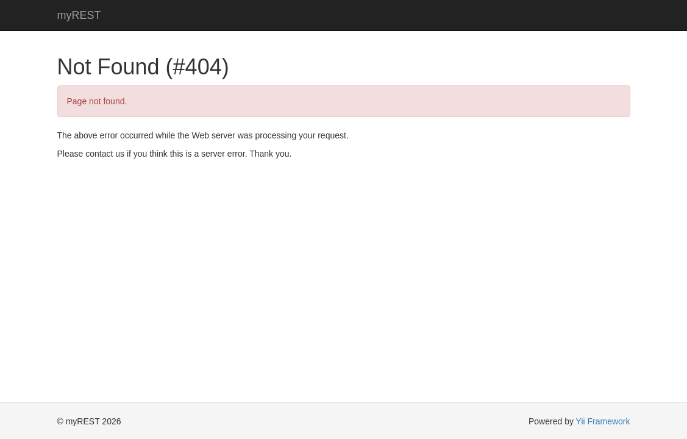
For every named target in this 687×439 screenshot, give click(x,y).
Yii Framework (603, 421)
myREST (79, 15)
